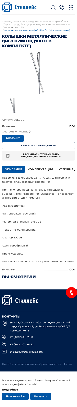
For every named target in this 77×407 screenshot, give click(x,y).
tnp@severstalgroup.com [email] (26, 351)
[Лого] (19, 7)
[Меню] (71, 7)
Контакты (11, 316)
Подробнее (10, 389)
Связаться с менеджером (38, 145)
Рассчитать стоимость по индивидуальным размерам (33, 155)
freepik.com (64, 364)
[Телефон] (61, 7)
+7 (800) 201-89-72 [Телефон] (21, 344)
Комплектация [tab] (40, 169)
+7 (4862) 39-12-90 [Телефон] (21, 337)
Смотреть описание (16, 131)
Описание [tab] (13, 169)
